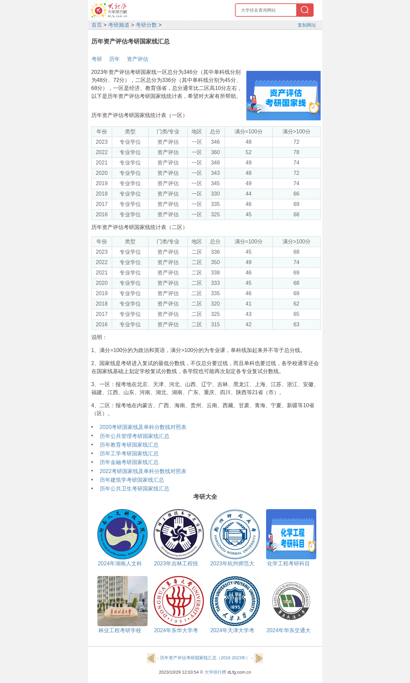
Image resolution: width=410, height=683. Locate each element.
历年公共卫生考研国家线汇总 (134, 488)
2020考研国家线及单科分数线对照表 (143, 427)
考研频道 (119, 25)
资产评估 (137, 59)
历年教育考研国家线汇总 (129, 445)
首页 (96, 25)
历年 (114, 59)
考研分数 (146, 25)
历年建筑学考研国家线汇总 (132, 480)
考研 (96, 59)
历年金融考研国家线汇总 (129, 462)
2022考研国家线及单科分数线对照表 (143, 471)
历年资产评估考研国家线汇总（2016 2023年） (205, 658)
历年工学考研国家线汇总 (129, 453)
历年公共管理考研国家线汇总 (134, 436)
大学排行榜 (215, 672)
